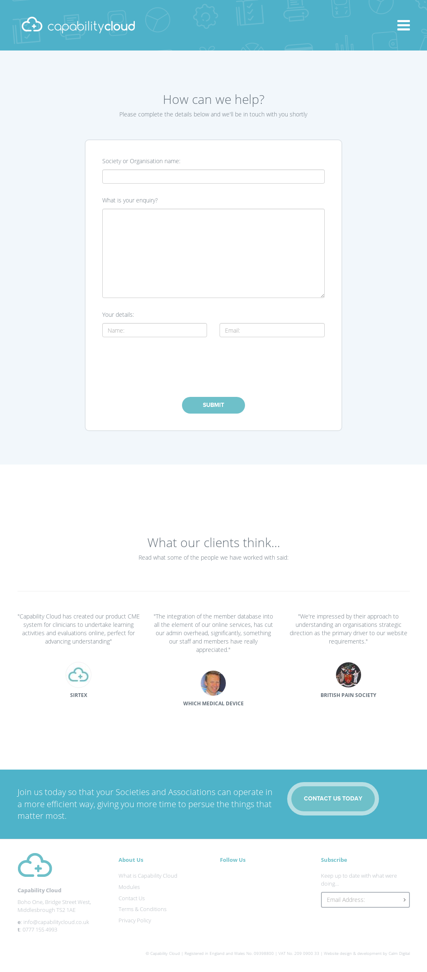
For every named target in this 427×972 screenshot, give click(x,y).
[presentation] (213, 366)
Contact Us (132, 898)
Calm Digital (399, 953)
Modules (129, 887)
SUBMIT (213, 405)
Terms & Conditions (143, 909)
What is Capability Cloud (148, 875)
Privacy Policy (135, 920)
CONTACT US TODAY (333, 798)
